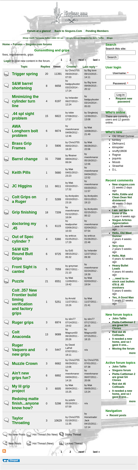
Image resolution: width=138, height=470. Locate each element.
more (132, 353)
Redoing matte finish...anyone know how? (25, 403)
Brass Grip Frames (21, 145)
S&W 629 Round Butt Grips (22, 254)
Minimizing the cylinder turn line (25, 101)
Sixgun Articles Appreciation (121, 222)
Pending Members (97, 31)
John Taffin (119, 318)
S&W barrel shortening (22, 85)
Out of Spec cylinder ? (22, 239)
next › (82, 59)
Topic (24, 66)
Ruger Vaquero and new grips (23, 350)
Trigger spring (25, 74)
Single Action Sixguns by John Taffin (85, 38)
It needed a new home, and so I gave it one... (122, 341)
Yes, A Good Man (123, 297)
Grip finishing (24, 212)
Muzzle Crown (25, 363)
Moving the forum (123, 348)
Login (7, 61)
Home (6, 44)
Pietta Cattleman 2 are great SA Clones (123, 325)
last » (96, 59)
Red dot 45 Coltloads (119, 334)
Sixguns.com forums (38, 44)
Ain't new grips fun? (21, 375)
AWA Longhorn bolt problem (25, 131)
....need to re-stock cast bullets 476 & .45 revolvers (123, 283)
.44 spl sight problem (23, 115)
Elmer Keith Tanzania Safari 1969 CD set (43, 38)
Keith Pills (21, 172)
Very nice (118, 245)
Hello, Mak (118, 255)
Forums (18, 44)
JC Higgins (22, 186)
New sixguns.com (123, 184)
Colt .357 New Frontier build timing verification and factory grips (24, 301)
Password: (120, 83)
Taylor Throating (21, 420)
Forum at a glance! (39, 31)
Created (71, 66)
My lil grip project (21, 388)
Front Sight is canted (24, 269)
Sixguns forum (121, 370)
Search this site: (116, 48)
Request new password (124, 100)
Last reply (90, 66)
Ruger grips (22, 322)
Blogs (110, 38)
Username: (120, 73)
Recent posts (117, 415)
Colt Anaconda (21, 334)
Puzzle (18, 281)
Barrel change (25, 159)
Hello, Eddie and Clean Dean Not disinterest (122, 197)
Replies (45, 66)
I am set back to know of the (122, 212)
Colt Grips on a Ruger (24, 199)
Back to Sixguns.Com (68, 31)
